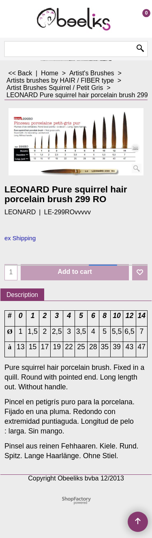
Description (22, 294)
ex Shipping (20, 238)
